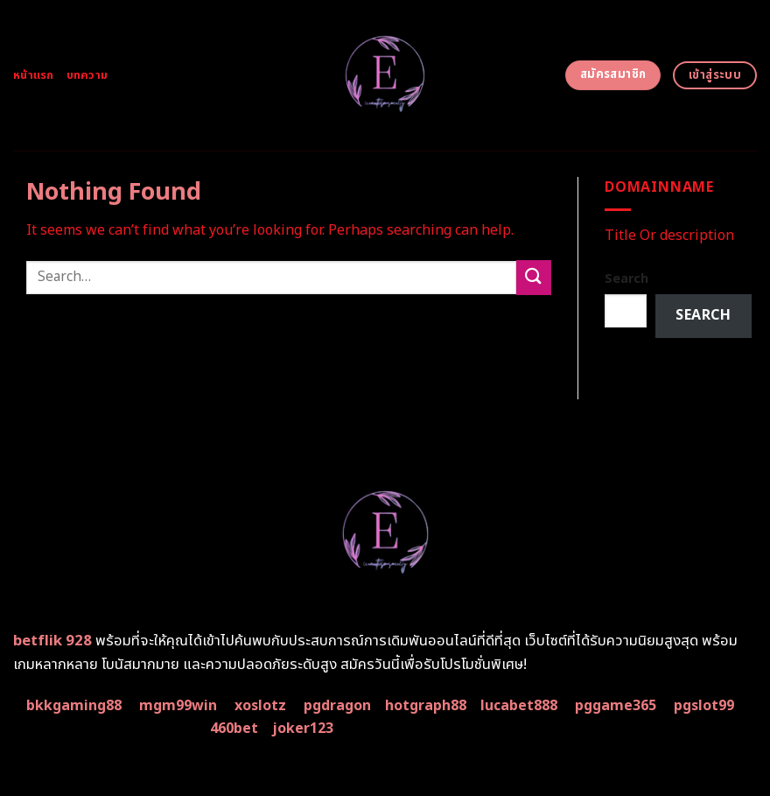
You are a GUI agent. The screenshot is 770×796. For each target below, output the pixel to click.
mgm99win (178, 705)
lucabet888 (518, 705)
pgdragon (337, 705)
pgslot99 (704, 705)
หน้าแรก (33, 75)
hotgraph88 (425, 705)
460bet (234, 728)
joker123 (302, 728)
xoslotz (260, 705)
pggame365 (615, 705)
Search (626, 279)
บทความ (87, 75)
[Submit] (533, 277)
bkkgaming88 (74, 705)
